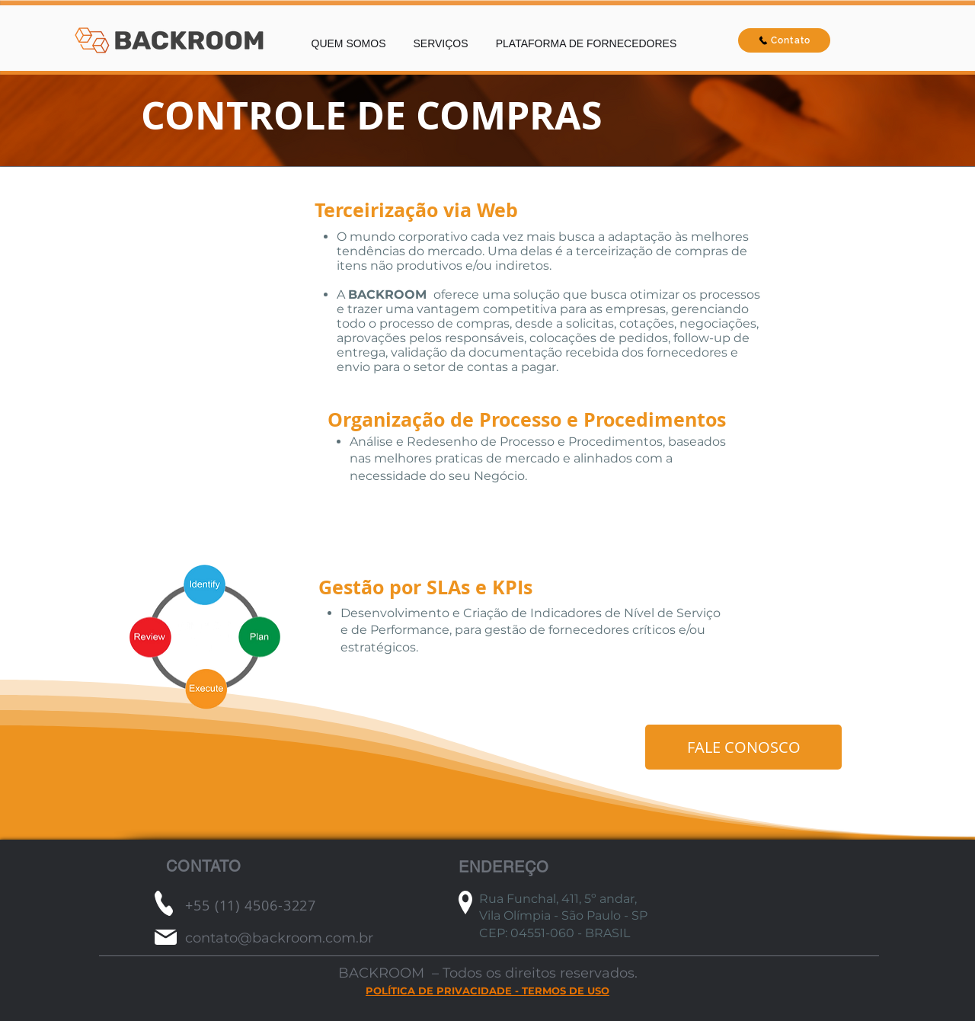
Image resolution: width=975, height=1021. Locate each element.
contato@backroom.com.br (279, 938)
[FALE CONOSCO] (743, 747)
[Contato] (784, 40)
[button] (441, 36)
